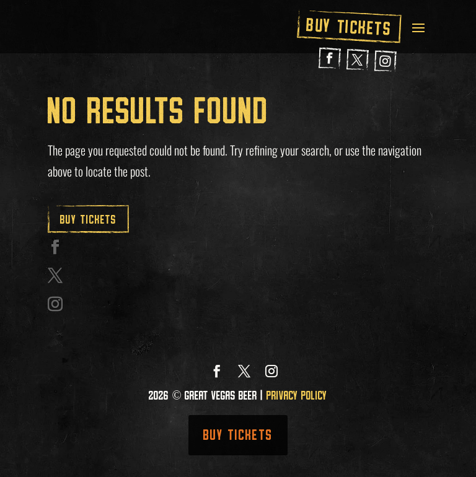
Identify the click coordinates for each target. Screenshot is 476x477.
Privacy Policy (297, 395)
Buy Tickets (349, 26)
